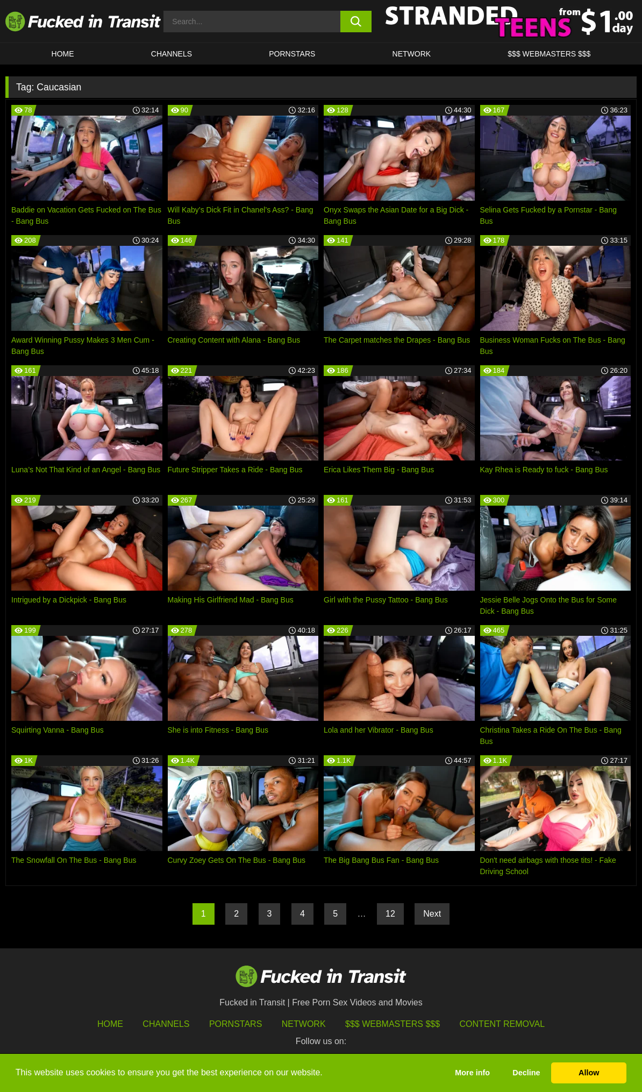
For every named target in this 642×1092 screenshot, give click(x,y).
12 (390, 913)
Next (432, 913)
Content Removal (502, 1024)
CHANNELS (171, 53)
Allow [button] (589, 1072)
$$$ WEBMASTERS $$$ (549, 53)
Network (412, 53)
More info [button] (472, 1072)
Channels (165, 1024)
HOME (63, 53)
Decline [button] (526, 1072)
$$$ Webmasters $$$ (392, 1024)
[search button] (356, 21)
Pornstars (292, 53)
